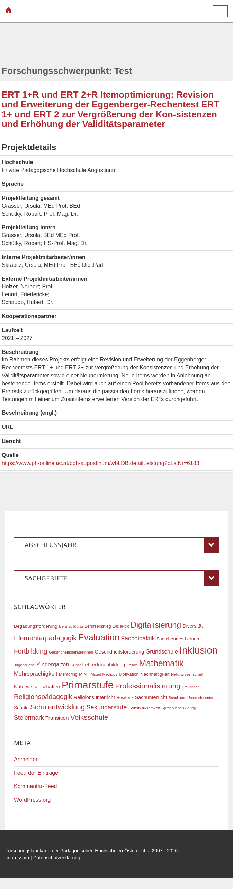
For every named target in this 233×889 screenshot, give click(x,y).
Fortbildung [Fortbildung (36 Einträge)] (30, 651)
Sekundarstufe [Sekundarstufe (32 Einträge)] (107, 707)
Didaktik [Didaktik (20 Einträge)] (121, 626)
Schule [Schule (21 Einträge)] (21, 708)
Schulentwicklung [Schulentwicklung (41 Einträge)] (57, 707)
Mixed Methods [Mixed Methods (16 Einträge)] (104, 674)
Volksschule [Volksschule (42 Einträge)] (89, 717)
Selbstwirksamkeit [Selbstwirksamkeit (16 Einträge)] (144, 708)
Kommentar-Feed (35, 786)
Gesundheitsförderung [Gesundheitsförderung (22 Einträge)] (119, 652)
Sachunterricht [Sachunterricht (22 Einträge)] (151, 697)
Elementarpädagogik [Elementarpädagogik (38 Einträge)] (45, 638)
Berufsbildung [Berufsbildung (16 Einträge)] (71, 626)
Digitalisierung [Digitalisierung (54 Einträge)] (156, 624)
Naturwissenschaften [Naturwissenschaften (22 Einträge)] (37, 686)
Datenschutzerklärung (56, 857)
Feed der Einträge (36, 773)
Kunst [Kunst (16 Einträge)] (76, 665)
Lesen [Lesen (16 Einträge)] (132, 665)
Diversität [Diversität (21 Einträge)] (193, 626)
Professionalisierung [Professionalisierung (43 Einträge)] (147, 686)
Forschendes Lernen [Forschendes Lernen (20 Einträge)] (177, 638)
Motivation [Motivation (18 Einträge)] (129, 674)
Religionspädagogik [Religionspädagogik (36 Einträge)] (43, 696)
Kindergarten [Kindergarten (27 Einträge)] (52, 664)
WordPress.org (32, 800)
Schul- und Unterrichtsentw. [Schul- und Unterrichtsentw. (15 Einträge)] (191, 698)
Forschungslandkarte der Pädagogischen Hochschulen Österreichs (77, 850)
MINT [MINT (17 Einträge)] (84, 674)
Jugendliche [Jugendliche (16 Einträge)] (24, 665)
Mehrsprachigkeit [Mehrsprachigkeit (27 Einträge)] (35, 673)
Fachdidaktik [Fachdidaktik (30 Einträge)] (138, 638)
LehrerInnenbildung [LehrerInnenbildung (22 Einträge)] (103, 664)
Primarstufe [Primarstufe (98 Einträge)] (88, 684)
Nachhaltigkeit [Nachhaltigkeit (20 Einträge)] (155, 674)
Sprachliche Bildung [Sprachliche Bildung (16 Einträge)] (178, 708)
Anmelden (26, 759)
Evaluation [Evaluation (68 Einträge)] (99, 637)
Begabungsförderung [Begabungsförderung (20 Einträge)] (35, 626)
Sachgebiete (122, 578)
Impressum (17, 857)
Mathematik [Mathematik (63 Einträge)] (161, 663)
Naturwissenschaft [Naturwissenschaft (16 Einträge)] (187, 674)
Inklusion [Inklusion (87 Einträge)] (198, 650)
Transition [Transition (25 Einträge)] (57, 718)
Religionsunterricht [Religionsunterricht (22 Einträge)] (94, 697)
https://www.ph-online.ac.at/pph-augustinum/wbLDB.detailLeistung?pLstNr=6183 (100, 463)
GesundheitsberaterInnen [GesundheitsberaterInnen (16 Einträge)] (71, 652)
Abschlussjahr (122, 545)
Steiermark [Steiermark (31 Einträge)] (29, 717)
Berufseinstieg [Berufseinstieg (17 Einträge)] (97, 626)
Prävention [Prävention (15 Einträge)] (190, 687)
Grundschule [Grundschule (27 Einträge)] (161, 651)
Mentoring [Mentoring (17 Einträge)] (68, 674)
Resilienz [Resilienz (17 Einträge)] (124, 697)
